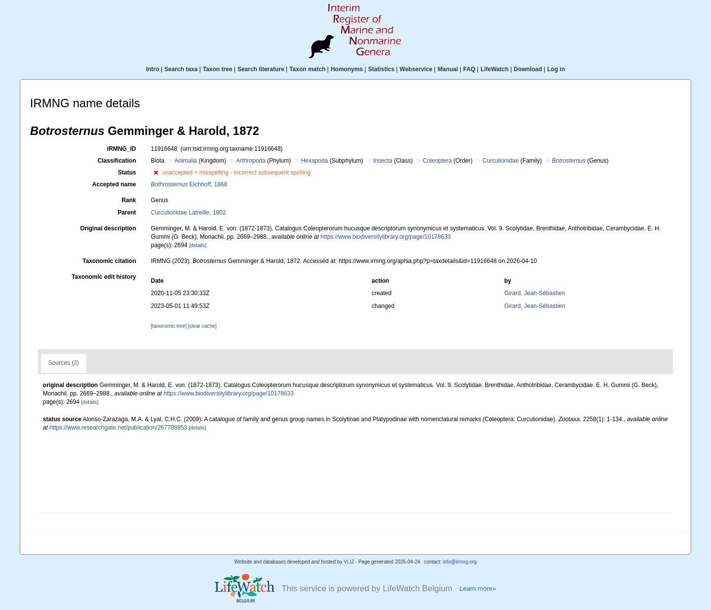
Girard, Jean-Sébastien (534, 293)
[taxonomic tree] (169, 326)
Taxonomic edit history (104, 276)
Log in (556, 69)
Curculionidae (500, 160)
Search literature (260, 69)
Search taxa (181, 69)
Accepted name (114, 184)
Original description (108, 228)
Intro (152, 69)
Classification (116, 160)
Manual (447, 69)
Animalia (185, 160)
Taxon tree (218, 69)
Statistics (381, 69)
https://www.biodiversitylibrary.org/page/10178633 (385, 236)
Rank (128, 200)
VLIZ (349, 562)
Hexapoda (314, 160)
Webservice (416, 69)
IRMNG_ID (121, 148)
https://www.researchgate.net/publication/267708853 (118, 427)
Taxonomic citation (109, 261)
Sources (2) (63, 362)
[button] (155, 172)
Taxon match (307, 69)
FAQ (469, 69)
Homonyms (347, 69)
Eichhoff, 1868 (189, 184)
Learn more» (477, 588)
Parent (127, 212)
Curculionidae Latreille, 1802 (188, 212)
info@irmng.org (460, 562)
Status (127, 172)
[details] (197, 245)
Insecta (383, 160)
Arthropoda (250, 160)
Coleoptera (437, 160)
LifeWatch (494, 69)
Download (528, 69)
